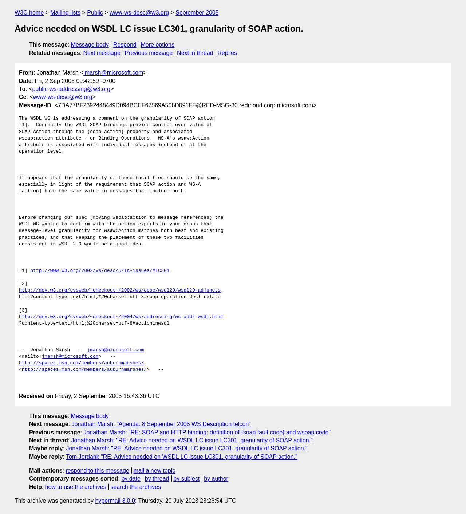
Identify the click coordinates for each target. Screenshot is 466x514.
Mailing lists (65, 12)
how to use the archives (75, 487)
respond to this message (97, 470)
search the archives (136, 487)
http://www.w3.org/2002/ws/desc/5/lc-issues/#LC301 (99, 271)
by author (216, 478)
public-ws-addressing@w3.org (71, 89)
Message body (90, 44)
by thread (157, 478)
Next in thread (195, 53)
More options (158, 44)
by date (130, 478)
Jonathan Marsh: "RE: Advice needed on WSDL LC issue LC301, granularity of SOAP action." (192, 440)
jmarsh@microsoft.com (113, 72)
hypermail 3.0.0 (115, 501)
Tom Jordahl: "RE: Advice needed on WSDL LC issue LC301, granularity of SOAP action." (181, 457)
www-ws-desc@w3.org (139, 12)
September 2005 (196, 12)
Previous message (149, 53)
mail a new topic (154, 470)
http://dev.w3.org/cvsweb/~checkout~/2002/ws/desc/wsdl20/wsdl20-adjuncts (120, 290)
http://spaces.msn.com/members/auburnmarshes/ (81, 363)
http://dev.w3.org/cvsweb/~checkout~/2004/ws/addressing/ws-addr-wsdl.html (121, 317)
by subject (186, 478)
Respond (125, 44)
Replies (227, 53)
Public (95, 12)
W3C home (29, 12)
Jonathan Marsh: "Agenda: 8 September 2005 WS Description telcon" (161, 424)
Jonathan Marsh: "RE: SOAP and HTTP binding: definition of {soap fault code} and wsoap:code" (207, 432)
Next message (102, 53)
